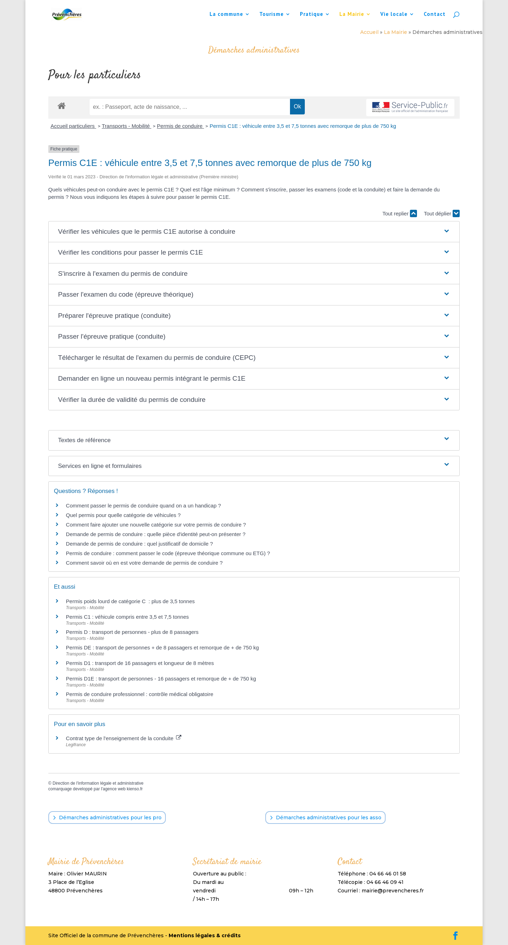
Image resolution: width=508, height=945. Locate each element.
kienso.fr (135, 788)
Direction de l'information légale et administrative (98, 783)
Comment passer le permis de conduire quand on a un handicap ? (143, 506)
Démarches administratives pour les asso (328, 817)
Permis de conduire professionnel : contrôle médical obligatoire (139, 694)
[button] (254, 231)
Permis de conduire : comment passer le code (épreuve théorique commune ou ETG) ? (168, 553)
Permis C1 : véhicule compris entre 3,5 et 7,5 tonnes (127, 617)
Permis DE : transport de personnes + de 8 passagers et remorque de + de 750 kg (162, 647)
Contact (435, 14)
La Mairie (351, 14)
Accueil (369, 32)
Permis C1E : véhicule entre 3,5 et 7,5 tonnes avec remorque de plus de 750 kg (303, 126)
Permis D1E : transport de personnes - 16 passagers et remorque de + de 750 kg (161, 679)
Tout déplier (442, 213)
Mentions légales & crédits (205, 935)
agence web (114, 788)
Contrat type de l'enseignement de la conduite (123, 738)
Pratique (311, 14)
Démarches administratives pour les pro (110, 817)
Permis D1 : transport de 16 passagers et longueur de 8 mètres (140, 663)
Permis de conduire (180, 126)
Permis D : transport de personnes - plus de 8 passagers (132, 632)
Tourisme (271, 14)
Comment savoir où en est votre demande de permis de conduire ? (144, 563)
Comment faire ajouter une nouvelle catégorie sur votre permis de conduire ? (156, 525)
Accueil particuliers (73, 126)
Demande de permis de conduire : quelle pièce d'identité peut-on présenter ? (156, 534)
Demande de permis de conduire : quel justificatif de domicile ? (139, 544)
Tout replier (399, 213)
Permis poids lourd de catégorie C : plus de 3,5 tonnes (130, 601)
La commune (226, 14)
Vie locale (393, 14)
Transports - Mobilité (126, 126)
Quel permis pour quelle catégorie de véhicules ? (123, 515)
